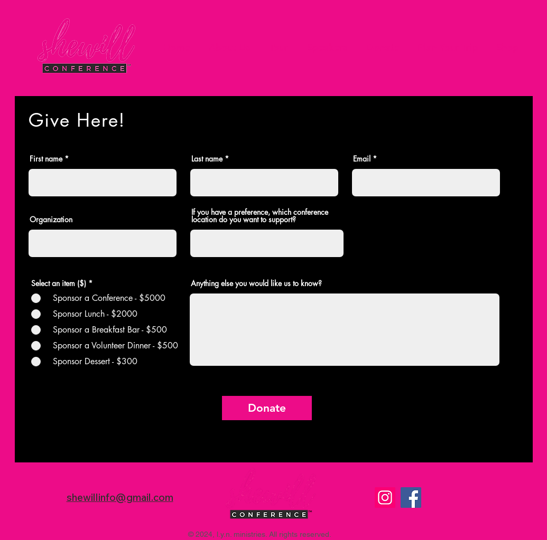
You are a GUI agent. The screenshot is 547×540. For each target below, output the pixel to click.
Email (361, 159)
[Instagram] (385, 497)
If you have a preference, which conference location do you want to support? (259, 216)
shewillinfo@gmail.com (120, 497)
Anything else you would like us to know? (256, 283)
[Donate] (267, 408)
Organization (51, 219)
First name (46, 159)
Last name (206, 159)
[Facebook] (411, 497)
